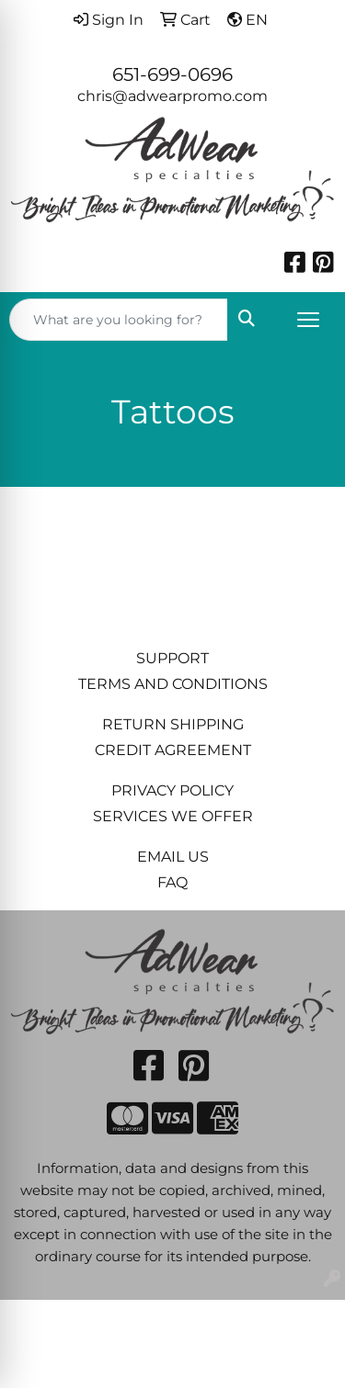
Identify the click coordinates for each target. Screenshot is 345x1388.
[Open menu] (308, 319)
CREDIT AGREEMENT (173, 750)
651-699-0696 (172, 74)
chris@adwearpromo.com (172, 96)
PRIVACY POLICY (172, 790)
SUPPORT (172, 658)
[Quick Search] (118, 320)
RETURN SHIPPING (173, 724)
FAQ (172, 882)
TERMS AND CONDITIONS (173, 684)
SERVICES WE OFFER (173, 816)
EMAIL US (173, 856)
